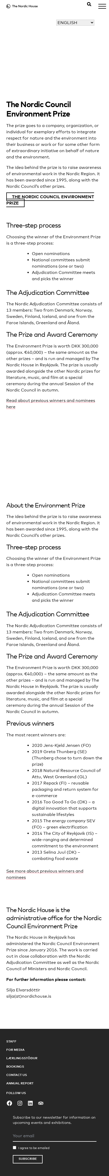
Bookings (15, 1066)
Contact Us (16, 1075)
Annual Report (19, 1083)
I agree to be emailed (33, 1148)
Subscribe (28, 1159)
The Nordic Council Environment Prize (50, 200)
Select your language (72, 16)
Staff (11, 1041)
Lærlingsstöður (21, 1058)
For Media (15, 1050)
